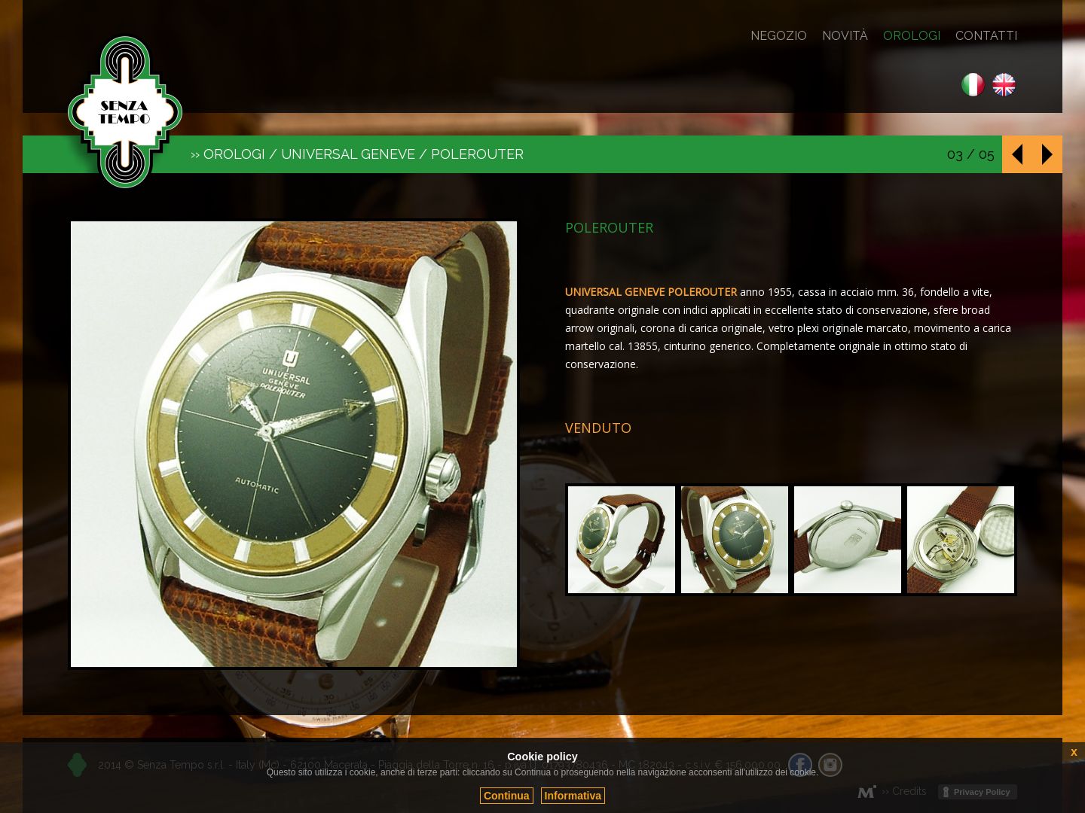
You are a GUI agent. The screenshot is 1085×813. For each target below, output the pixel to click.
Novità (845, 36)
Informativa (573, 796)
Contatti (986, 36)
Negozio (778, 36)
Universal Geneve (348, 154)
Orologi (911, 36)
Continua (507, 796)
